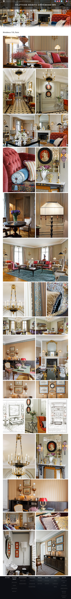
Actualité (46, 580)
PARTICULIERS (23, 580)
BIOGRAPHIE (14, 582)
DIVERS (64, 577)
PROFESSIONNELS (22, 583)
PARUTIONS (40, 583)
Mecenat (14, 591)
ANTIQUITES (32, 580)
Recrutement (55, 577)
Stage (55, 580)
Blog (57, 8)
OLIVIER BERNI (16, 8)
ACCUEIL (5, 8)
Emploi (55, 586)
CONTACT (65, 8)
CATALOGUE (40, 8)
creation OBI (32, 583)
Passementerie (32, 586)
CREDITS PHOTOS (63, 588)
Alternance (55, 583)
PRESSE (49, 8)
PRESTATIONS (14, 588)
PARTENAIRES (64, 585)
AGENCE (14, 585)
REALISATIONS (28, 8)
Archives (47, 583)
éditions (40, 580)
